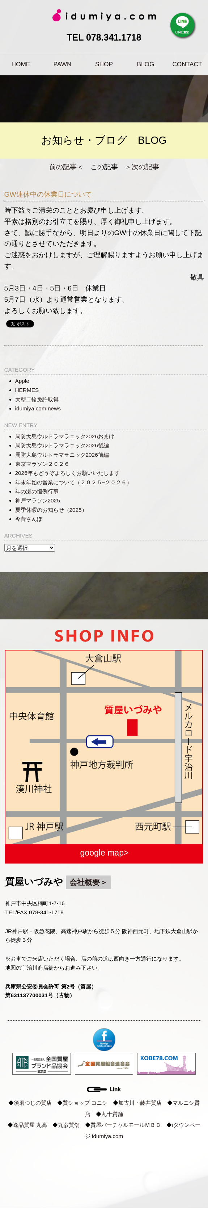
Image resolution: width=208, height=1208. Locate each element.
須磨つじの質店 (33, 1103)
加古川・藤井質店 (140, 1103)
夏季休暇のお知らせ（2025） (51, 510)
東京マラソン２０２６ (42, 464)
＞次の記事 (142, 167)
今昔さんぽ (28, 519)
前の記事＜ (66, 167)
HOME (21, 64)
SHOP (104, 64)
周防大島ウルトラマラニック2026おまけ (64, 436)
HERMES (27, 390)
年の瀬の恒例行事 (37, 491)
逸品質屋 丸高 (30, 1125)
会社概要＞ (88, 882)
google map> (104, 852)
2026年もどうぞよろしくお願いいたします (67, 473)
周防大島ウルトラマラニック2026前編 (62, 455)
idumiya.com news (38, 408)
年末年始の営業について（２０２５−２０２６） (73, 482)
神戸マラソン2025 (37, 500)
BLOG (145, 64)
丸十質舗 (112, 1114)
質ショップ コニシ (85, 1103)
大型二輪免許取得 (37, 399)
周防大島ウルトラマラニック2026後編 (62, 445)
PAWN (63, 64)
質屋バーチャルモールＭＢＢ (125, 1125)
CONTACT (187, 64)
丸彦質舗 (69, 1125)
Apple (22, 381)
